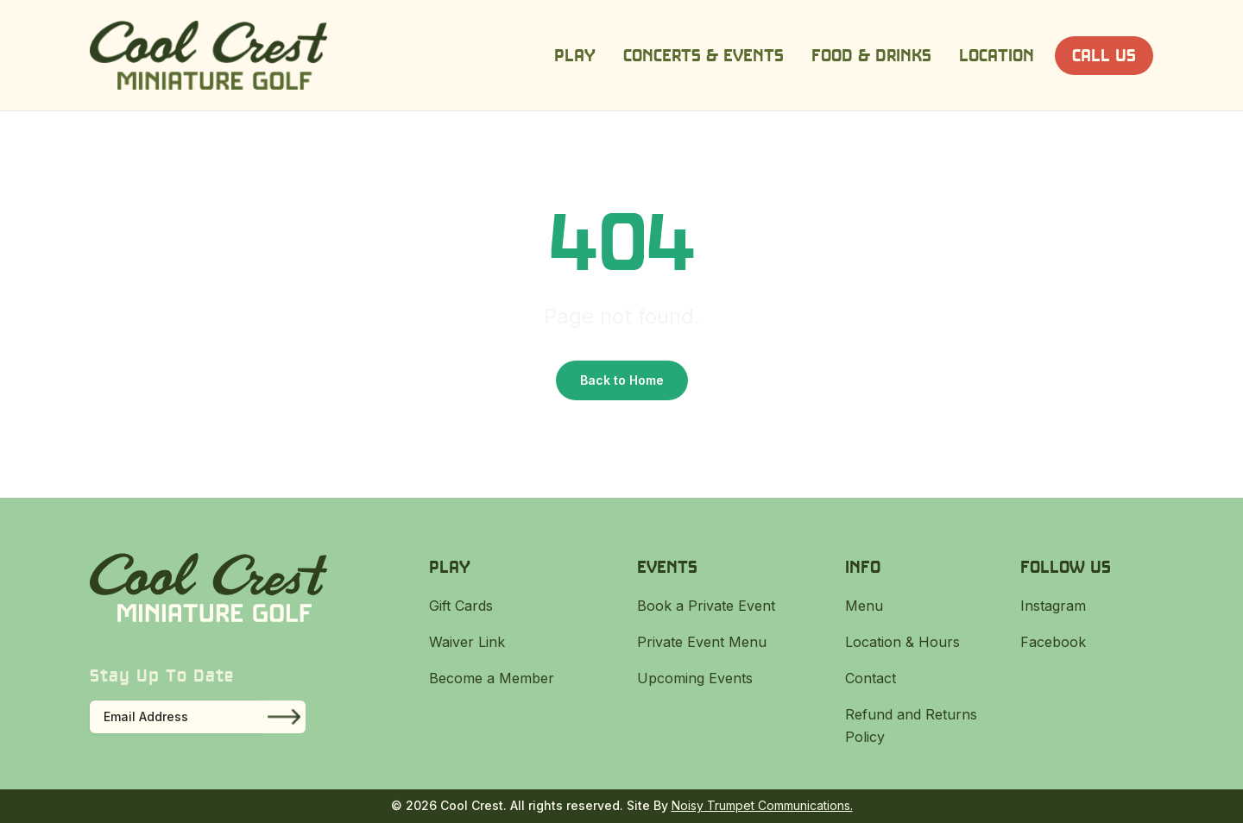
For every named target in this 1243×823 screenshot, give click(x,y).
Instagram (1053, 605)
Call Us (1104, 55)
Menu (864, 605)
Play (575, 55)
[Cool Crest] (208, 55)
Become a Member (491, 678)
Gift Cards (461, 605)
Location (996, 55)
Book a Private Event (706, 605)
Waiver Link (467, 641)
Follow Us (1065, 566)
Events (667, 566)
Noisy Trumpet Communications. (762, 805)
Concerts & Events (703, 55)
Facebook (1053, 641)
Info (862, 566)
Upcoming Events (695, 678)
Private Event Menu (702, 641)
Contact (870, 678)
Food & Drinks (871, 55)
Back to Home (622, 380)
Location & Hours (902, 641)
